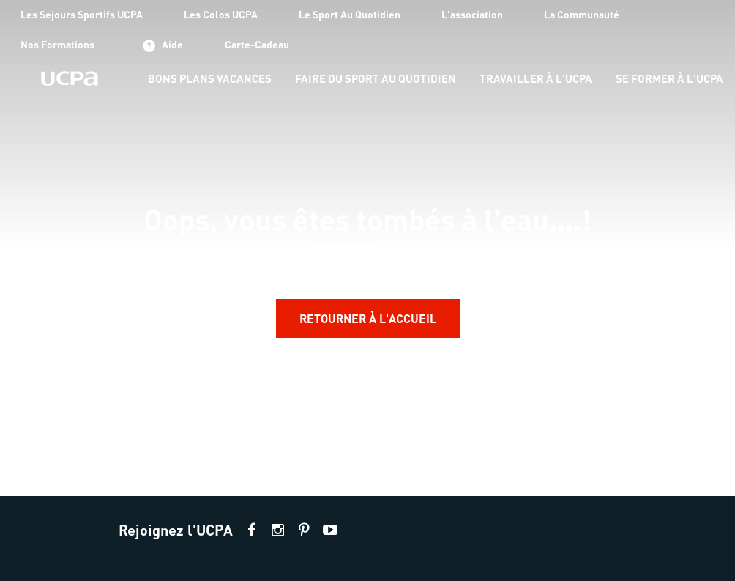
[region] (367, 248)
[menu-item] (209, 79)
